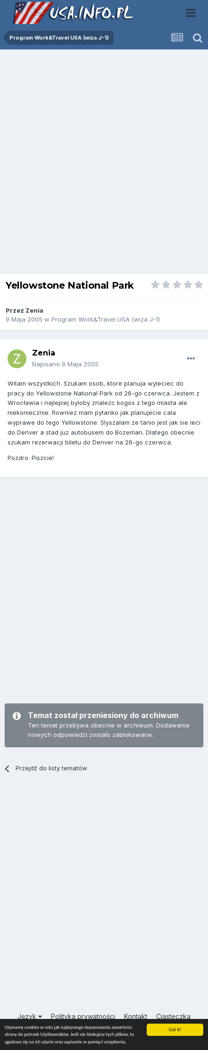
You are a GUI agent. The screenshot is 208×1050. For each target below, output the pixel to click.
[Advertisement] (104, 164)
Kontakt (135, 1016)
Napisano (65, 364)
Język (29, 1016)
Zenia (34, 310)
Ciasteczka (173, 1016)
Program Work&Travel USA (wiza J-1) (105, 319)
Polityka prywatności (83, 1016)
